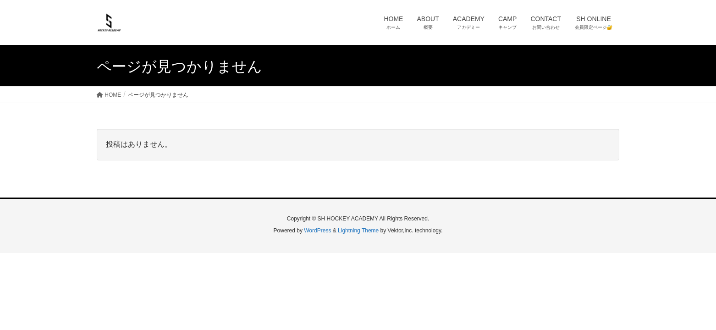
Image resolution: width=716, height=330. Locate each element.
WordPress (317, 230)
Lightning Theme (358, 230)
